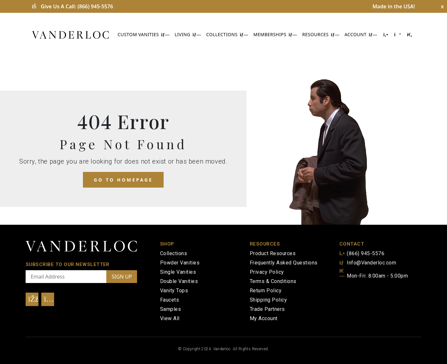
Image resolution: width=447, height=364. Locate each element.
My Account (264, 318)
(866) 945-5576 (361, 253)
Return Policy (265, 290)
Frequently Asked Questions (283, 263)
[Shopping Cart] (397, 34)
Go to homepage (123, 180)
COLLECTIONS (227, 34)
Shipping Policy (268, 300)
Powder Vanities (179, 263)
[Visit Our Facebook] (32, 299)
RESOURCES (320, 34)
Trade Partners (267, 309)
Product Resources (273, 253)
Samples (170, 309)
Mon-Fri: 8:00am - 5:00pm (373, 276)
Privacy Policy (267, 272)
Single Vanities (178, 272)
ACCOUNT (361, 34)
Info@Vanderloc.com (367, 263)
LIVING (188, 34)
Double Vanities (179, 281)
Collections (173, 253)
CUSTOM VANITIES (143, 34)
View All (170, 318)
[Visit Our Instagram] (47, 299)
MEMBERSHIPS (275, 34)
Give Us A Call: (72, 6)
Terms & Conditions (273, 281)
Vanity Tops (174, 290)
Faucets (169, 300)
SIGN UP (121, 276)
